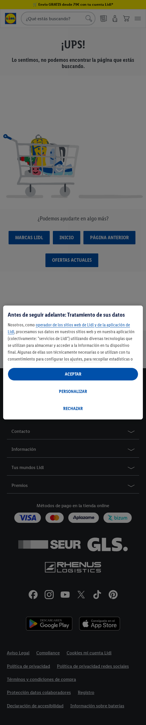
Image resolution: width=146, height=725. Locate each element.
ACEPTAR (73, 374)
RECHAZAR (73, 408)
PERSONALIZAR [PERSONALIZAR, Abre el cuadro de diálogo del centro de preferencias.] (73, 391)
